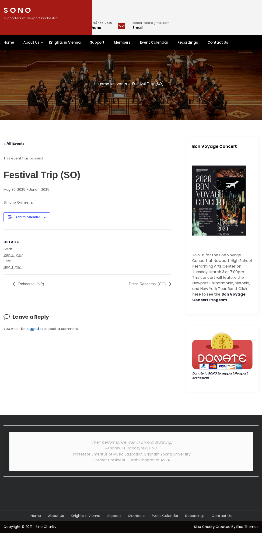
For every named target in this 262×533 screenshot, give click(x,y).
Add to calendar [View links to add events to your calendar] (27, 217)
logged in (35, 328)
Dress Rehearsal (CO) (148, 284)
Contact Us (217, 42)
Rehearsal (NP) (30, 284)
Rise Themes (247, 526)
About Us (31, 42)
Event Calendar (154, 42)
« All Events (13, 143)
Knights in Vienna (65, 42)
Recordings (188, 42)
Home (8, 42)
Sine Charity (205, 526)
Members (122, 42)
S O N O (17, 10)
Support (97, 42)
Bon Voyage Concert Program (218, 297)
